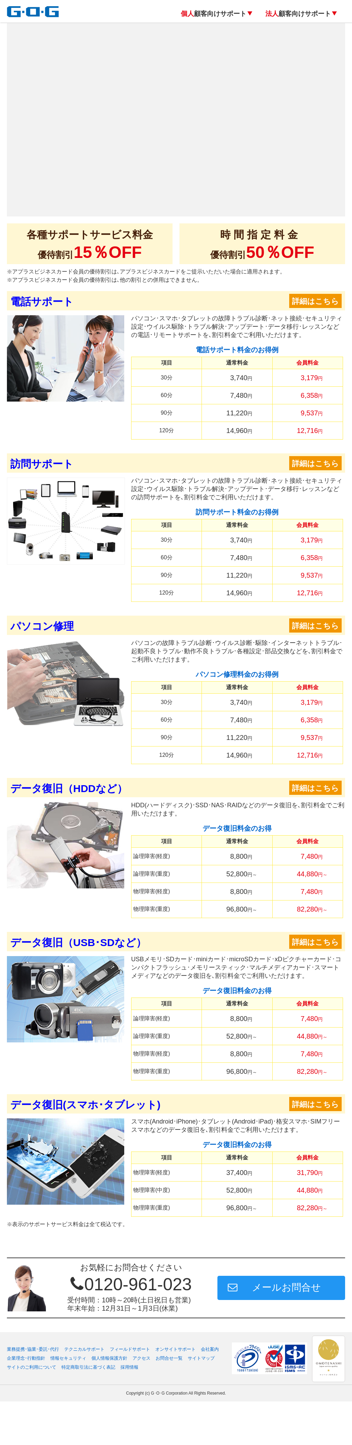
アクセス (141, 1401)
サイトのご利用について (31, 1410)
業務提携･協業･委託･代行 (33, 1392)
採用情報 (129, 1410)
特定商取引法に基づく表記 (88, 1410)
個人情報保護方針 (109, 1401)
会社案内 (210, 1392)
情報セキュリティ (68, 1401)
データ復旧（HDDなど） (68, 788)
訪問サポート (42, 464)
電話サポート (42, 301)
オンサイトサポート (175, 1392)
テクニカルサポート (84, 1392)
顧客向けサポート (213, 13)
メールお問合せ (286, 1331)
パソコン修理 (42, 626)
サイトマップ (201, 1401)
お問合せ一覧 (169, 1401)
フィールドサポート (130, 1392)
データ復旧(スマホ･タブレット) (85, 1104)
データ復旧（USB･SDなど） (78, 942)
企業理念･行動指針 (26, 1401)
